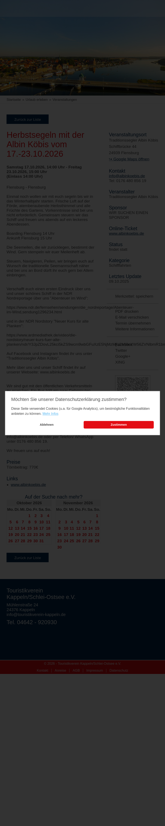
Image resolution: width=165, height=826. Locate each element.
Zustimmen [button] (119, 425)
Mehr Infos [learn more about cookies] (51, 414)
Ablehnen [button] (47, 425)
